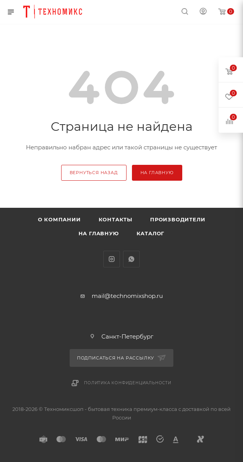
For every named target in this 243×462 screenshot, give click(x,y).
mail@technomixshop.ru (127, 295)
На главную (99, 233)
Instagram (111, 259)
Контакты (115, 219)
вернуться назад (94, 172)
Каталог (151, 233)
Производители (177, 219)
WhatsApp (131, 259)
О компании (59, 219)
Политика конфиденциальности (127, 382)
